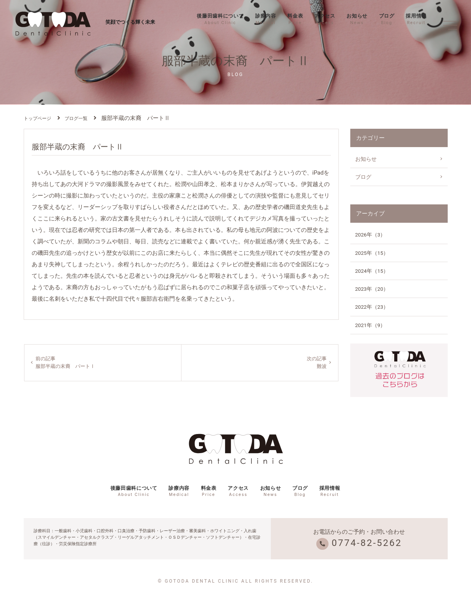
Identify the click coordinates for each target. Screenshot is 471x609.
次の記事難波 (316, 363)
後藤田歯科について (220, 19)
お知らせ (356, 19)
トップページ (37, 118)
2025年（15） (372, 253)
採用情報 (416, 19)
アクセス (324, 19)
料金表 (295, 19)
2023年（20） (372, 289)
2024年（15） (372, 271)
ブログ (387, 19)
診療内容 (265, 19)
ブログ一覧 (76, 118)
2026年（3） (370, 235)
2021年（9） (370, 325)
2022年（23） (372, 307)
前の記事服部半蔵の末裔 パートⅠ (68, 363)
